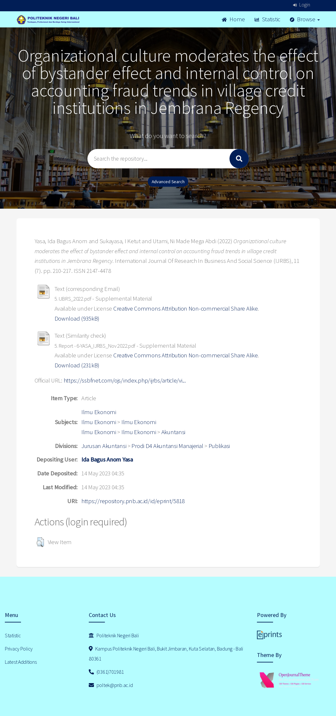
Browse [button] (305, 19)
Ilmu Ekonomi (98, 412)
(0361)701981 (106, 672)
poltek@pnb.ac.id (111, 685)
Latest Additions (21, 662)
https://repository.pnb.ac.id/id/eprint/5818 (133, 501)
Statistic (267, 19)
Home (233, 19)
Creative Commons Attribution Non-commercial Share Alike (185, 308)
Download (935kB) (77, 318)
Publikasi (219, 446)
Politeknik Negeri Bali (113, 635)
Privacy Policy (19, 648)
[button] (40, 542)
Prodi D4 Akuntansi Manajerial (167, 446)
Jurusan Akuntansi (103, 446)
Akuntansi (173, 432)
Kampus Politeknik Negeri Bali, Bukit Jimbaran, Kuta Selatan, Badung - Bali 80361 (166, 653)
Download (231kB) (77, 365)
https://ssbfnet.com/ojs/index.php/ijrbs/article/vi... (125, 380)
